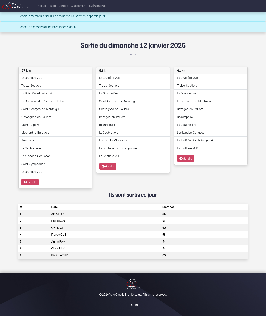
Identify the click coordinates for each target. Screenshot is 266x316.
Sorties (63, 6)
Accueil (42, 6)
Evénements (97, 6)
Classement (79, 6)
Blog (53, 6)
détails (30, 182)
